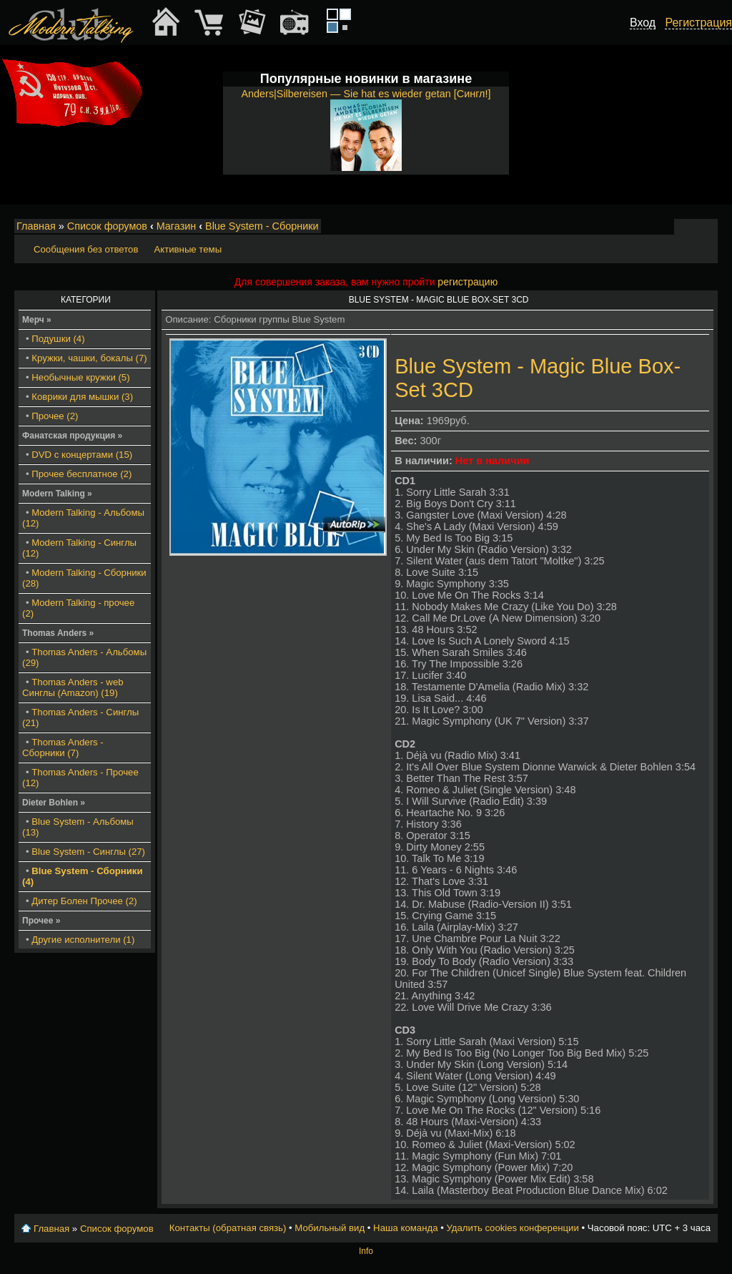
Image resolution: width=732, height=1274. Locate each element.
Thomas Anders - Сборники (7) (63, 747)
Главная (36, 226)
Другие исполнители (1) (82, 939)
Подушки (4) (57, 338)
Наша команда (405, 1227)
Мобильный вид (708, 226)
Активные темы (188, 249)
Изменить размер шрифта (688, 226)
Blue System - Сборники (262, 226)
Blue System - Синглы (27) (88, 851)
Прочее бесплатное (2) (81, 474)
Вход (643, 22)
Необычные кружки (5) (80, 377)
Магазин (177, 226)
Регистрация (698, 22)
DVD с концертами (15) (81, 454)
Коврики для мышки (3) (82, 396)
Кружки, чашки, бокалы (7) (89, 358)
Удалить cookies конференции (512, 1227)
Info (366, 1251)
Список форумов (107, 226)
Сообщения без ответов (86, 249)
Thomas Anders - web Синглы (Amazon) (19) (73, 687)
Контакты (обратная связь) (228, 1227)
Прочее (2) (54, 416)
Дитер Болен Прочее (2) (84, 901)
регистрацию (467, 282)
